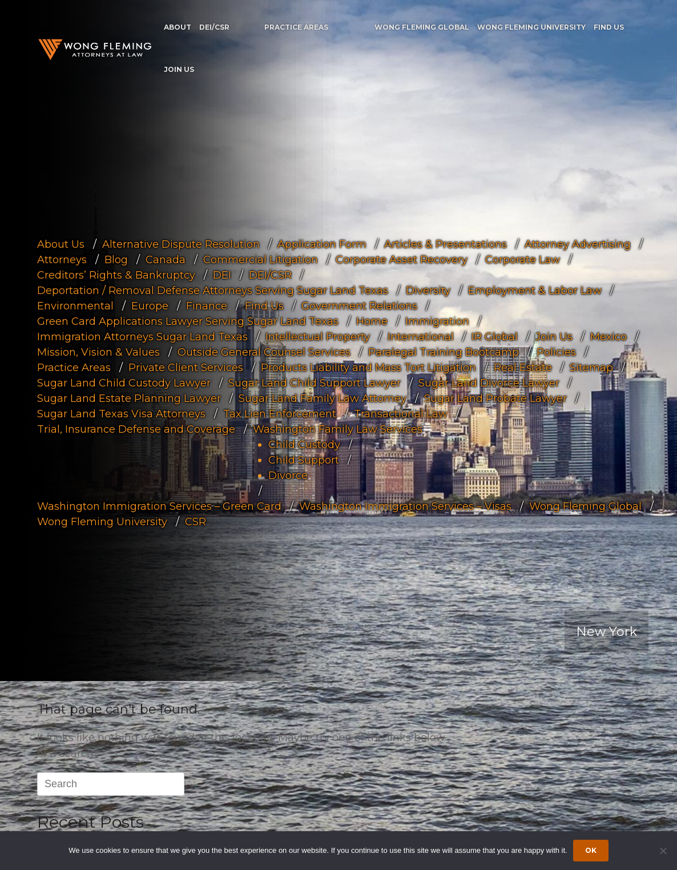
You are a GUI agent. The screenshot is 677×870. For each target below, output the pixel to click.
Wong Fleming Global (421, 27)
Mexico (608, 336)
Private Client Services (185, 367)
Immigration (437, 321)
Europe (149, 305)
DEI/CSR (214, 27)
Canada (166, 259)
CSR (195, 521)
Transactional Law (401, 413)
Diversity (428, 290)
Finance (206, 305)
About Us (60, 243)
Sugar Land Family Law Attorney (322, 398)
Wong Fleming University (531, 27)
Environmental (75, 305)
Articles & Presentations (445, 243)
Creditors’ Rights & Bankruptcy (116, 274)
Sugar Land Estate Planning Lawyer (129, 398)
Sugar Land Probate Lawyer (495, 398)
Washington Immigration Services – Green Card (159, 506)
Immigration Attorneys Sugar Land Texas (142, 336)
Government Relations (359, 305)
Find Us (609, 27)
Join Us (179, 69)
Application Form (321, 243)
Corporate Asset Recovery (402, 259)
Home (372, 321)
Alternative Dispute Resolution (181, 243)
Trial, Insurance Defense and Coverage (136, 428)
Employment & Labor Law (535, 290)
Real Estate (523, 367)
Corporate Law (522, 259)
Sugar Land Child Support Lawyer (314, 382)
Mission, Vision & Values (98, 351)
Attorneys (62, 259)
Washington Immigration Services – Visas (405, 506)
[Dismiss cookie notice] (662, 850)
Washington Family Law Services (337, 428)
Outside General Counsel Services (264, 351)
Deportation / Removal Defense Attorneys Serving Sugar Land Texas (212, 290)
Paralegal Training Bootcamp (443, 351)
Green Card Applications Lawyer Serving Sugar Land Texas (187, 321)
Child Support (303, 459)
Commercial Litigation (260, 259)
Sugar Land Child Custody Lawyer (124, 382)
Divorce (288, 475)
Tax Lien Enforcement (279, 413)
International (421, 336)
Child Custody (304, 444)
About (177, 27)
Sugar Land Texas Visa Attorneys (121, 413)
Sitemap (591, 367)
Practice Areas (296, 27)
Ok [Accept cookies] (591, 850)
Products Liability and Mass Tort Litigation (368, 367)
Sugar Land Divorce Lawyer (488, 382)
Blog (116, 259)
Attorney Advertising (578, 243)
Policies (556, 351)
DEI (222, 274)
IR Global (495, 336)
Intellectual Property (317, 336)
